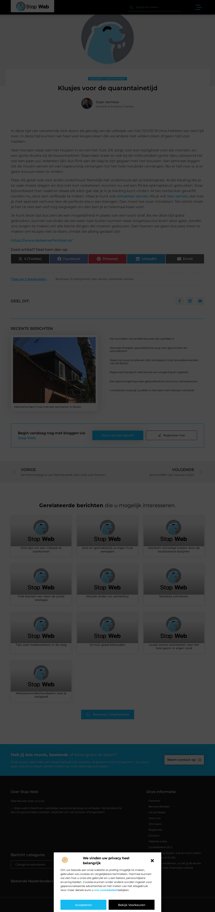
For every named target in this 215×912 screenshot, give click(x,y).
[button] (152, 860)
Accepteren (83, 905)
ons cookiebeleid (105, 890)
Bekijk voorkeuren (131, 905)
